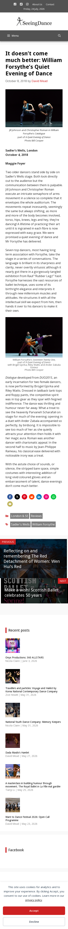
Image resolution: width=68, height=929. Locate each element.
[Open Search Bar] (59, 35)
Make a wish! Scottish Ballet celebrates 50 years (32, 593)
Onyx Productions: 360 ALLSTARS (24, 657)
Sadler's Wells (20, 524)
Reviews (36, 516)
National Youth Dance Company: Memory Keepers (33, 721)
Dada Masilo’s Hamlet (17, 752)
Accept (34, 910)
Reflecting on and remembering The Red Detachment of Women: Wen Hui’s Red (32, 558)
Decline (34, 921)
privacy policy (33, 900)
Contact (50, 4)
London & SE (19, 516)
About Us (37, 4)
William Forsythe (43, 524)
